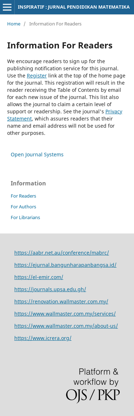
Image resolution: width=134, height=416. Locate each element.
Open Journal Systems (37, 154)
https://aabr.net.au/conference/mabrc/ (61, 252)
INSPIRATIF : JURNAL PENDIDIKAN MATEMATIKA (74, 7)
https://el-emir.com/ (38, 277)
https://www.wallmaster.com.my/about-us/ (66, 325)
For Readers (23, 196)
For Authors (23, 206)
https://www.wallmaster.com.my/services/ (65, 313)
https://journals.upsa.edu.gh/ (50, 289)
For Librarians (25, 217)
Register (37, 75)
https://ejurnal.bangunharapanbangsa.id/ (65, 264)
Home (13, 23)
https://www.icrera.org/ (42, 338)
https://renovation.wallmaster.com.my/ (61, 301)
